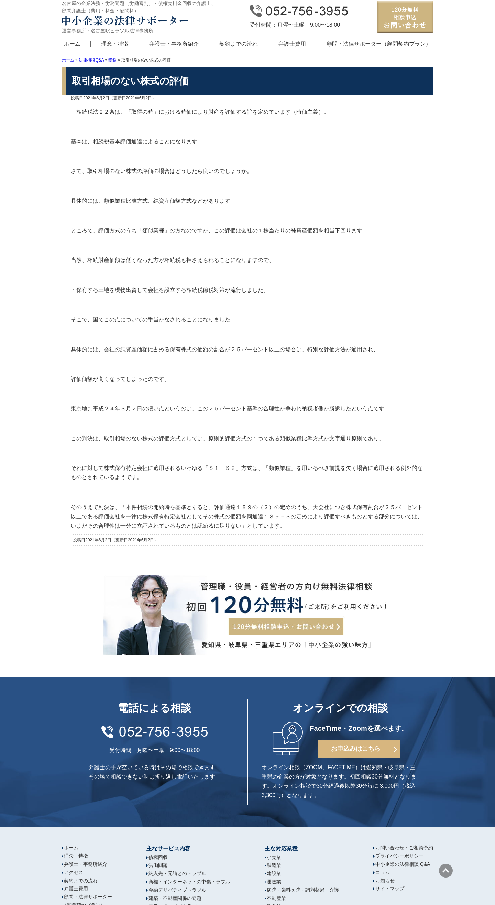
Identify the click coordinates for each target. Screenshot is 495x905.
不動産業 (276, 898)
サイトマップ (389, 888)
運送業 (274, 881)
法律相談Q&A (91, 60)
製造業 (274, 865)
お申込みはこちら (356, 748)
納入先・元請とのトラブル (177, 873)
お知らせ (385, 880)
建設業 (274, 873)
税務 (112, 60)
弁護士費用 (292, 44)
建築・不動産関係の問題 (174, 898)
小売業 (274, 857)
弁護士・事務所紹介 (174, 44)
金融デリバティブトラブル (177, 890)
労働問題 (158, 865)
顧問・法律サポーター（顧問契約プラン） (379, 44)
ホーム (72, 44)
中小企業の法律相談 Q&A (402, 864)
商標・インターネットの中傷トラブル (189, 881)
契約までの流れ (238, 44)
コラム (382, 872)
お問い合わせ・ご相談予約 (404, 847)
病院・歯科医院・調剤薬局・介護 (303, 890)
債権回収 (158, 857)
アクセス (73, 872)
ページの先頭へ (446, 871)
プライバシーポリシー (399, 856)
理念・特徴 (115, 44)
